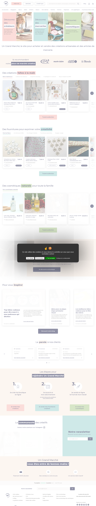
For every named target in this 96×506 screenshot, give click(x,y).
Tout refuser (30, 258)
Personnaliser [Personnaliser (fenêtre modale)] (40, 258)
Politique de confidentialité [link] (63, 258)
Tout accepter (50, 258)
